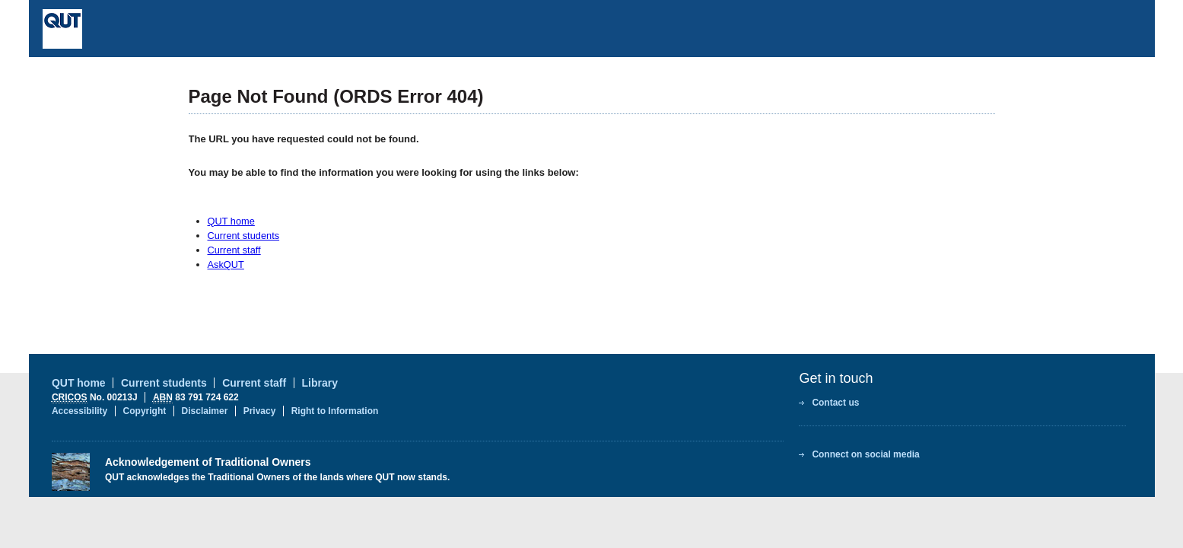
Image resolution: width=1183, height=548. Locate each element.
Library (320, 383)
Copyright (145, 411)
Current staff (234, 250)
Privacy (259, 411)
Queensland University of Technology (174, 29)
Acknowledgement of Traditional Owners (208, 462)
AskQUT (226, 264)
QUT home (231, 221)
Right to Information (335, 411)
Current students (244, 235)
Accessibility (79, 411)
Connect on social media (865, 454)
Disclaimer (205, 411)
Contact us (835, 402)
